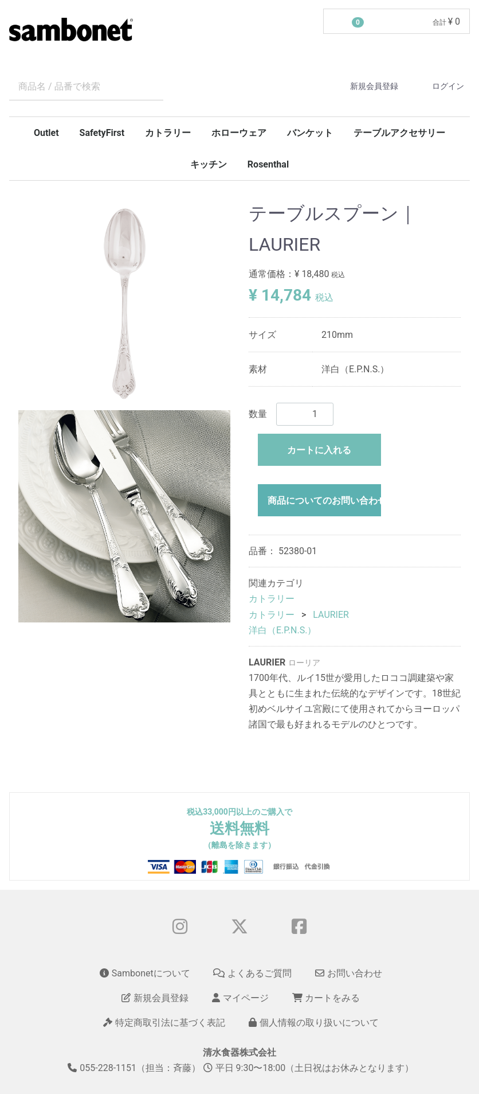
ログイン (438, 86)
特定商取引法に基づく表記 (164, 1023)
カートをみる (326, 997)
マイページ (240, 997)
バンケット (310, 132)
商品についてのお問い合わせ (324, 500)
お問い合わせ (348, 973)
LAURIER (331, 614)
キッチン (208, 164)
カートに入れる (319, 450)
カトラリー (168, 132)
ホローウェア (238, 132)
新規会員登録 (364, 86)
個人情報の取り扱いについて (314, 1023)
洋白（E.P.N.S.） (282, 630)
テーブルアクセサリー (399, 132)
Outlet (46, 132)
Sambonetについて (145, 973)
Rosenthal (268, 164)
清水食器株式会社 (239, 1052)
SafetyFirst (102, 132)
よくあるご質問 (252, 973)
